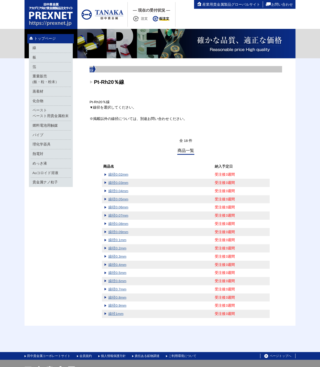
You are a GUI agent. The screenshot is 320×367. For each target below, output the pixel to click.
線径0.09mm (118, 232)
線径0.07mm (118, 215)
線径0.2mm (117, 248)
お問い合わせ (279, 4)
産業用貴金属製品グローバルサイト (228, 4)
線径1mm (115, 314)
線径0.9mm (117, 305)
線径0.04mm (118, 191)
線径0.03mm (118, 183)
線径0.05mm (118, 199)
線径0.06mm (118, 207)
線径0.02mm (118, 174)
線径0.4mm (117, 265)
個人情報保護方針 (113, 355)
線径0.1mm (117, 240)
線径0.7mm (117, 289)
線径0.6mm (117, 281)
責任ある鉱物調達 (147, 355)
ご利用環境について (182, 355)
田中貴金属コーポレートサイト (48, 355)
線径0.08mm (118, 224)
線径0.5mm (117, 273)
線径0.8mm (117, 297)
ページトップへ (277, 356)
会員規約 (85, 355)
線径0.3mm (117, 256)
